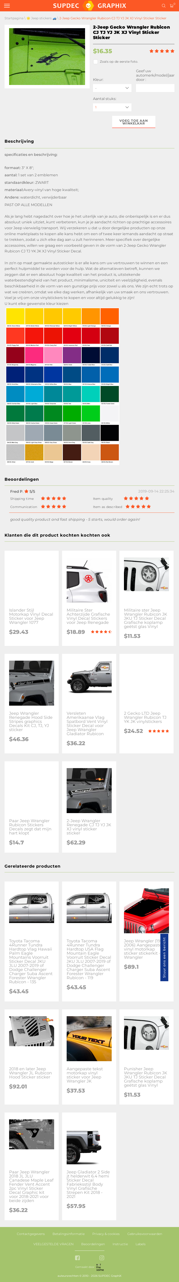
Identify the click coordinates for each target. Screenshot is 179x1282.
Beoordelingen (93, 1244)
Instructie (120, 1244)
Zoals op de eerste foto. (115, 61)
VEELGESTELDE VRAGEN (53, 1244)
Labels (141, 1244)
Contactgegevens (31, 1234)
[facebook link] (77, 1258)
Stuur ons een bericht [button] (164, 957)
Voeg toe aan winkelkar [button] (133, 122)
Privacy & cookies (106, 1234)
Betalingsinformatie (69, 1234)
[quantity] (112, 107)
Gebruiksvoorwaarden (144, 1234)
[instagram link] (101, 1258)
